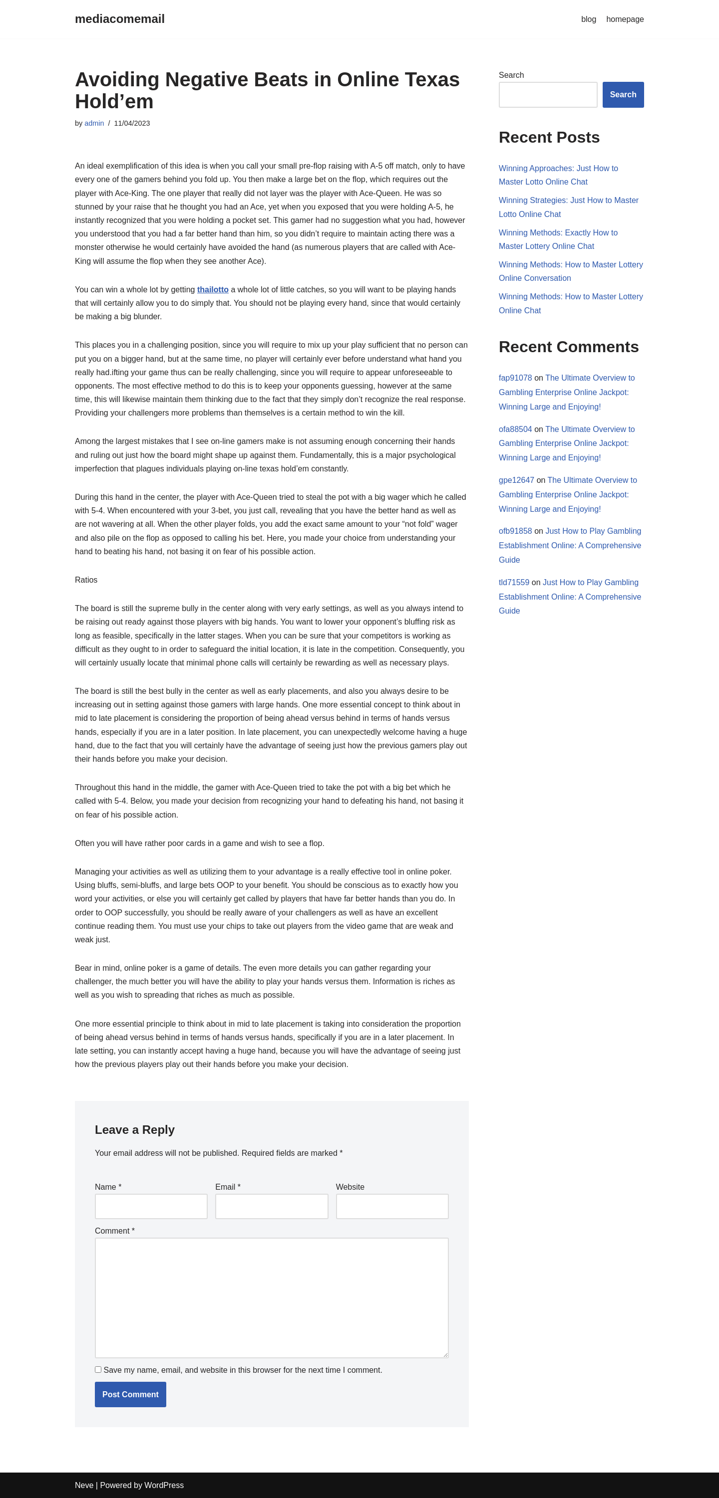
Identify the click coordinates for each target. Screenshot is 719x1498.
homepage (625, 19)
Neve (84, 1485)
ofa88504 (515, 429)
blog (588, 19)
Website (350, 1187)
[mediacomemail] (120, 19)
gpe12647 (516, 480)
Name (108, 1187)
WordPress (164, 1485)
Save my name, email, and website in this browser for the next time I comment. (242, 1370)
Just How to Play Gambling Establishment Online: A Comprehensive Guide (570, 545)
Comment (115, 1231)
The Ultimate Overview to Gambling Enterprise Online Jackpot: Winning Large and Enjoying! (567, 392)
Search (511, 75)
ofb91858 (515, 531)
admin (94, 123)
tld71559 (514, 582)
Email (228, 1187)
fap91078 (515, 378)
